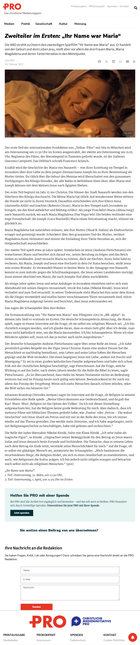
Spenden (112, 6)
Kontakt (124, 6)
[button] (136, 8)
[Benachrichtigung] (132, 637)
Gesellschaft (44, 24)
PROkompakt (97, 6)
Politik (25, 24)
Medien (10, 24)
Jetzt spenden (21, 512)
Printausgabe (79, 6)
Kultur (64, 24)
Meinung (81, 24)
